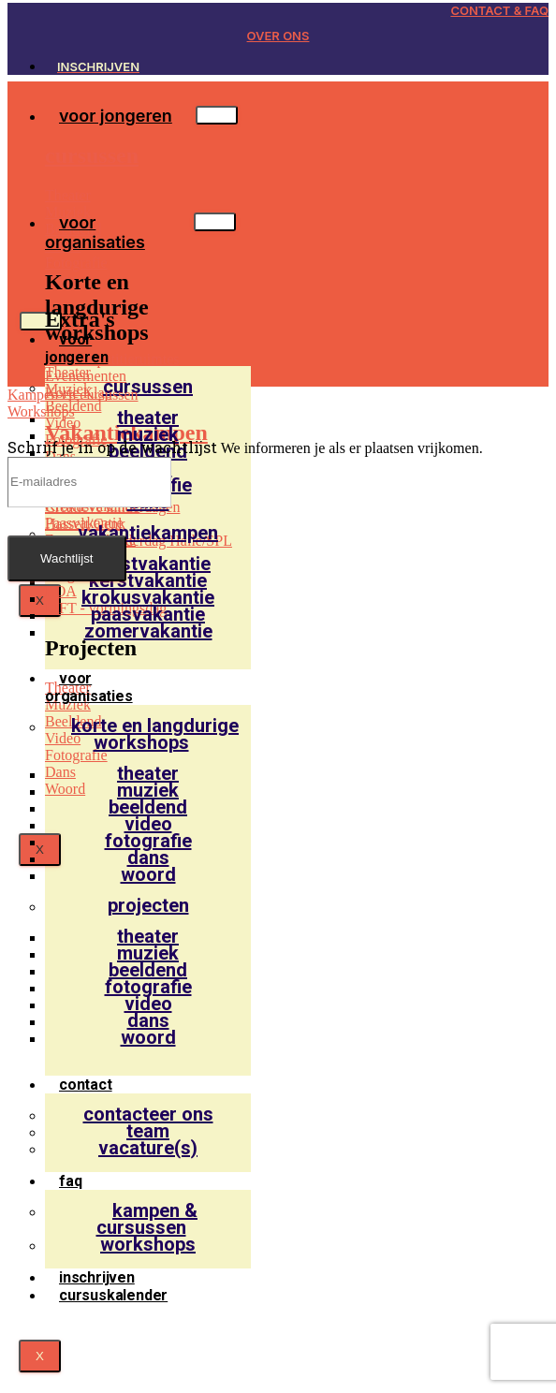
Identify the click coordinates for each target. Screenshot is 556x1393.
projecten (148, 905)
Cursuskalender (113, 1295)
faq (70, 1181)
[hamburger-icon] (217, 115)
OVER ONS (278, 35)
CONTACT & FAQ (499, 10)
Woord (148, 874)
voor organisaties (95, 232)
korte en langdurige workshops (155, 734)
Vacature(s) (148, 1147)
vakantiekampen (148, 532)
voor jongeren (115, 115)
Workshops (148, 1244)
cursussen (148, 386)
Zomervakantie (148, 631)
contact (85, 1084)
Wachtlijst (67, 558)
